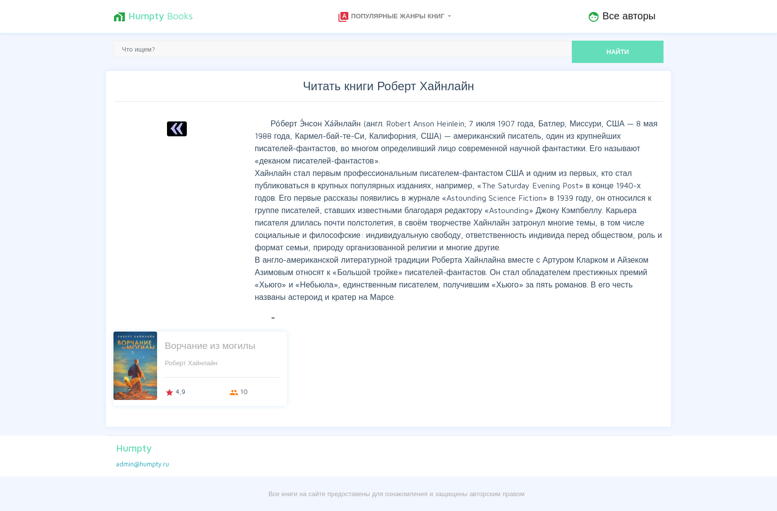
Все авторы (622, 16)
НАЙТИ (618, 52)
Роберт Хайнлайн (191, 363)
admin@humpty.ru (142, 464)
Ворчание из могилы (210, 345)
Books (153, 16)
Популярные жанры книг (391, 17)
